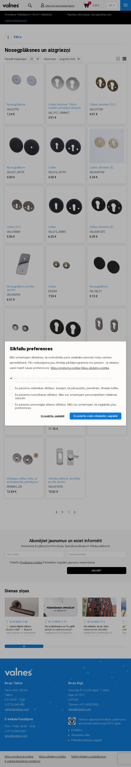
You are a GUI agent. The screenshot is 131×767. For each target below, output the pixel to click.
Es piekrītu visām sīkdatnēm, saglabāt (95, 415)
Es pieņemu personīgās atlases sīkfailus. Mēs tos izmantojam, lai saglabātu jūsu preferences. (65, 406)
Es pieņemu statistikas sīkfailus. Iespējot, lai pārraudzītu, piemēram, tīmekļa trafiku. (67, 388)
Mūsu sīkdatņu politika (95, 368)
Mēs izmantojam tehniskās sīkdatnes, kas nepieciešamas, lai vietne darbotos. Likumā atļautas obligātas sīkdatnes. (64, 380)
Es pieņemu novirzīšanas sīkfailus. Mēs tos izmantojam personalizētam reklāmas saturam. (66, 396)
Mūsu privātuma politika (65, 368)
